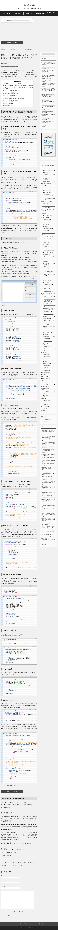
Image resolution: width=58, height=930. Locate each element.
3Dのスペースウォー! (48, 314)
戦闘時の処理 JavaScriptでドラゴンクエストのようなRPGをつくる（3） (48, 432)
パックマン (46, 259)
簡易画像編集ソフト (48, 337)
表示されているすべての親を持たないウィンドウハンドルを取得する (18, 85)
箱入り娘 (46, 244)
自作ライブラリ (45, 204)
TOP (6, 48)
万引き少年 (46, 289)
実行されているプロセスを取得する (11, 94)
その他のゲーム (47, 291)
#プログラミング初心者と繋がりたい (48, 149)
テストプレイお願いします (48, 70)
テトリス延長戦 (47, 215)
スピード (46, 222)
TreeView (44, 374)
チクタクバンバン (48, 285)
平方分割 (46, 359)
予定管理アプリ (47, 347)
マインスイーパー (48, 252)
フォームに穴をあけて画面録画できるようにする (13, 865)
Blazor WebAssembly (47, 381)
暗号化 (45, 368)
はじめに (46, 168)
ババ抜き (46, 224)
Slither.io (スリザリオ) (48, 236)
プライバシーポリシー (51, 14)
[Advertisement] (29, 32)
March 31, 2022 (47, 155)
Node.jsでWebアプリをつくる (48, 388)
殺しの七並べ (48, 229)
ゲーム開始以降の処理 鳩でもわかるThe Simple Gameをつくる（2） (48, 75)
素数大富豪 (46, 220)
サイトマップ (18, 13)
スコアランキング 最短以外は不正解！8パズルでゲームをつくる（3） (48, 96)
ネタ (43, 186)
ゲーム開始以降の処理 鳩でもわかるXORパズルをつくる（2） (48, 85)
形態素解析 (46, 339)
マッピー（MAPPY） (48, 250)
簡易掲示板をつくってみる (49, 395)
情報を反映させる (8, 105)
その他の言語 (45, 406)
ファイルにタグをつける (49, 343)
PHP (43, 398)
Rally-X (45, 261)
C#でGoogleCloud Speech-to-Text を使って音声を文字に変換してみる (20, 863)
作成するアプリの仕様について (10, 90)
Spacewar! (46, 287)
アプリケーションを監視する (10, 95)
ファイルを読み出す (8, 103)
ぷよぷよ (46, 269)
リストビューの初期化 (8, 92)
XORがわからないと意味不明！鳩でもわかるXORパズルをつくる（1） (48, 90)
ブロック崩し (47, 280)
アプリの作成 (5, 89)
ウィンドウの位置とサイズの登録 (10, 100)
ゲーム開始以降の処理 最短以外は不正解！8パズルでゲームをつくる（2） (48, 100)
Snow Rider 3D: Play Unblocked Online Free (48, 446)
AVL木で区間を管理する (47, 118)
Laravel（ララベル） (48, 401)
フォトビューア (47, 332)
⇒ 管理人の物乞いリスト (7, 856)
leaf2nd (51, 497)
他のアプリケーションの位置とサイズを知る (11, 84)
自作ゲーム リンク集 (12, 43)
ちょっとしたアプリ (46, 330)
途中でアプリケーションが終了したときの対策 (13, 99)
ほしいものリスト (40, 13)
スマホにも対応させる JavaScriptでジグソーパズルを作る (48, 478)
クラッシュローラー (48, 257)
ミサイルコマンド (48, 282)
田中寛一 (48, 479)
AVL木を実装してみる (47, 125)
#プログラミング (48, 144)
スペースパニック (48, 267)
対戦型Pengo (47, 318)
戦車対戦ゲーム (47, 312)
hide (19, 81)
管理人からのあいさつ (47, 166)
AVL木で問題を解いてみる (48, 121)
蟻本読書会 (46, 188)
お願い (45, 172)
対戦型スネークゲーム (49, 297)
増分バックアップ (48, 341)
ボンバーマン (47, 254)
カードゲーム (45, 217)
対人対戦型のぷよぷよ (50, 275)
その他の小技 (4, 66)
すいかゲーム (47, 239)
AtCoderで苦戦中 (47, 190)
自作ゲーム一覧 (6, 13)
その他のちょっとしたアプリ (12, 66)
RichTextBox (45, 372)
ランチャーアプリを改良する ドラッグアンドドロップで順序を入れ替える (48, 459)
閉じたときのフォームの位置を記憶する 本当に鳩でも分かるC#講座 (19, 71)
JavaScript (44, 386)
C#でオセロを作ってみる (47, 543)
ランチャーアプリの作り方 (48, 454)
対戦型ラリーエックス (49, 316)
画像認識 (46, 354)
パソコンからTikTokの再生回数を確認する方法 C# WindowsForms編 (48, 438)
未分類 (43, 411)
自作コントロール (46, 202)
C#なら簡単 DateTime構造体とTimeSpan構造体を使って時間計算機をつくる (48, 444)
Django (45, 408)
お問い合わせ (29, 13)
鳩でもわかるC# (29, 5)
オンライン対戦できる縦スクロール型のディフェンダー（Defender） (49, 301)
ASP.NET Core (45, 184)
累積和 (45, 361)
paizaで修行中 (47, 192)
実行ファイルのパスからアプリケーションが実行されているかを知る (18, 87)
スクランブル (47, 278)
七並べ (45, 226)
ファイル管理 (47, 363)
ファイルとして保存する (9, 102)
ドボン (45, 231)
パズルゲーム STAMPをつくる (48, 67)
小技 (43, 352)
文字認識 (46, 334)
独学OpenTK (45, 379)
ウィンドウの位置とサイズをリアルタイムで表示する (15, 97)
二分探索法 (46, 357)
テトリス (44, 213)
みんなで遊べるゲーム (49, 170)
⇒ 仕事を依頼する (5, 807)
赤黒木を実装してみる (47, 114)
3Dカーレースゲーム (48, 321)
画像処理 (46, 366)
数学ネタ (44, 376)
